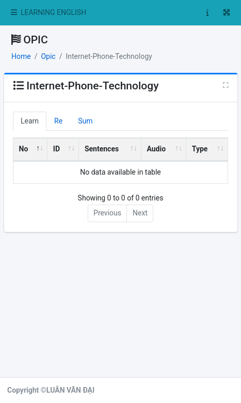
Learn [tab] (30, 121)
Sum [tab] (85, 121)
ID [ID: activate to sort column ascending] (56, 149)
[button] (226, 13)
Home (21, 56)
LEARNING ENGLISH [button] (48, 12)
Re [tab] (58, 121)
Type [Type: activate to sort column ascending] (200, 149)
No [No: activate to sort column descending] (23, 149)
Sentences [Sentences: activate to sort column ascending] (102, 149)
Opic (48, 56)
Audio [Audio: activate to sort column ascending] (156, 149)
